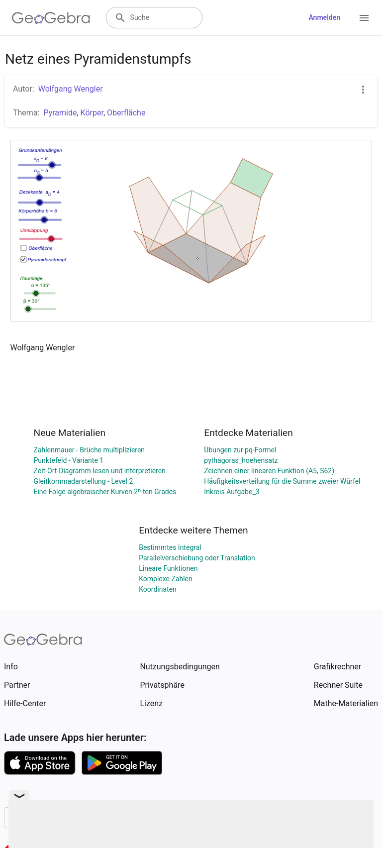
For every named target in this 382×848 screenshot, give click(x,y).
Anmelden (324, 17)
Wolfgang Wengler (70, 89)
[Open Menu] (364, 18)
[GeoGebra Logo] (51, 18)
